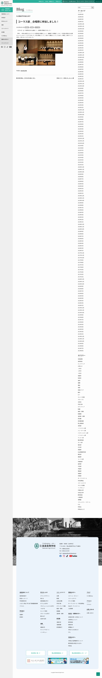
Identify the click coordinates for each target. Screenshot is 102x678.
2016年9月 (80, 286)
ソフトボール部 (82, 435)
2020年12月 (81, 167)
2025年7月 (80, 36)
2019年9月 (80, 203)
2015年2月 (80, 331)
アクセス (65, 1)
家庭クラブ (81, 390)
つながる (42, 608)
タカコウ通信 (81, 485)
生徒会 (79, 402)
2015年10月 (81, 312)
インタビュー (81, 488)
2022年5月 (80, 126)
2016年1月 (80, 305)
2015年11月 (81, 310)
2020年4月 (80, 186)
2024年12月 (81, 52)
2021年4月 (80, 157)
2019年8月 (80, 205)
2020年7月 (80, 179)
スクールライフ (4, 28)
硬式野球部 (81, 440)
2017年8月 (80, 262)
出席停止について (72, 619)
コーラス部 (37, 27)
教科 (79, 392)
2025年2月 (80, 48)
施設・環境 (81, 411)
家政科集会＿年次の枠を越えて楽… (26, 78)
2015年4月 (80, 327)
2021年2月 (80, 162)
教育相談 (80, 495)
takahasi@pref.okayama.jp (69, 553)
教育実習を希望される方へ (75, 643)
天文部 (79, 447)
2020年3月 (80, 188)
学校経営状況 (23, 601)
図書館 (79, 414)
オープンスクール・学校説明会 (76, 603)
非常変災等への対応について (75, 617)
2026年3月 (80, 17)
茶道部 (79, 469)
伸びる (42, 598)
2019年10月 (81, 200)
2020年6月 (80, 181)
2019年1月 (80, 222)
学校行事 (80, 404)
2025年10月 (81, 29)
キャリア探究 (81, 397)
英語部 (79, 449)
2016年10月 (81, 284)
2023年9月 (80, 88)
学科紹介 (3, 17)
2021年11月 (81, 141)
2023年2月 (80, 105)
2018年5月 (80, 241)
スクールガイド (81, 1)
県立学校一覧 (35, 653)
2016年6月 (80, 293)
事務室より (71, 627)
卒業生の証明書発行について (75, 641)
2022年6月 (80, 124)
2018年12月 (81, 224)
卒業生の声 (81, 490)
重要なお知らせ (4, 39)
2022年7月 (80, 122)
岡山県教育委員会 (57, 653)
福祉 (79, 385)
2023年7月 (80, 93)
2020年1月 (80, 193)
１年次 (79, 368)
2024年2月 (80, 76)
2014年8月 (80, 346)
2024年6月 (80, 67)
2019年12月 (81, 196)
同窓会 (79, 507)
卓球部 (79, 426)
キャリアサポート (44, 630)
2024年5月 (80, 69)
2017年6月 (80, 267)
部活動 (2, 32)
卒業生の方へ (58, 1)
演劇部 (79, 473)
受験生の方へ (41, 1)
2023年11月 (81, 83)
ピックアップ (81, 364)
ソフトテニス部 (82, 428)
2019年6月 (80, 210)
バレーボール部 (82, 430)
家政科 (79, 378)
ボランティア (81, 407)
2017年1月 (80, 277)
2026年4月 (80, 14)
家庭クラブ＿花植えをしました (65, 78)
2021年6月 (80, 153)
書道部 (79, 457)
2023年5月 (80, 98)
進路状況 (42, 627)
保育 (79, 387)
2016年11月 (81, 281)
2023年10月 (81, 86)
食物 (79, 380)
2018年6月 (80, 238)
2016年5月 (80, 296)
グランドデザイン (44, 596)
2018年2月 (80, 248)
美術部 (79, 454)
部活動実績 (81, 421)
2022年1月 (80, 136)
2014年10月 (81, 341)
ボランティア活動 (61, 606)
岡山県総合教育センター (79, 653)
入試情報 (70, 608)
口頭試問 (80, 497)
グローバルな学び (44, 613)
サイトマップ (98, 1)
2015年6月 (80, 322)
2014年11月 (81, 339)
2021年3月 (80, 160)
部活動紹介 (59, 627)
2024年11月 (81, 55)
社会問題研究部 (82, 452)
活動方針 (59, 622)
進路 (2, 25)
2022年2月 (80, 133)
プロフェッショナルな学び (47, 606)
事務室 (79, 500)
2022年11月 (81, 112)
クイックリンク (4, 43)
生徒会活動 (59, 601)
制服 (79, 409)
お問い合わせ (72, 1)
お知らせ (80, 366)
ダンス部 (80, 442)
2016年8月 (80, 289)
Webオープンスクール (74, 606)
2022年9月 (80, 117)
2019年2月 (80, 219)
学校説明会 (81, 480)
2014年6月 (80, 350)
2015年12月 (81, 308)
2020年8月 (80, 176)
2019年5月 (80, 212)
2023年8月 (80, 91)
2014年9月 (80, 343)
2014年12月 (81, 336)
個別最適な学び (44, 601)
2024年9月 (80, 60)
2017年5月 (80, 269)
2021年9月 (80, 145)
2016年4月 (80, 298)
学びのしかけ (4, 21)
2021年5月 (80, 155)
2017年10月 (81, 257)
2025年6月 (80, 38)
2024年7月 (80, 64)
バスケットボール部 (83, 433)
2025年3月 (80, 45)
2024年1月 (80, 79)
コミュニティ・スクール (84, 502)
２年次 (79, 371)
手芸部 (79, 466)
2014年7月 (80, 348)
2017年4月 (80, 272)
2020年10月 (81, 172)
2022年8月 (80, 119)
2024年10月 (81, 57)
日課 (58, 596)
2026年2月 (80, 19)
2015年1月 (80, 334)
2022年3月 (80, 131)
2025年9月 (80, 31)
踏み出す (42, 616)
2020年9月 (80, 174)
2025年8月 (80, 33)
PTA (79, 504)
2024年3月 (80, 74)
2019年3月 (80, 217)
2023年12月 (81, 81)
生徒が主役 (43, 619)
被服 (79, 383)
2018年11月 (81, 226)
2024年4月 (80, 71)
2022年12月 (81, 110)
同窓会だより (81, 509)
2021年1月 (80, 164)
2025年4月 (80, 43)
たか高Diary (4, 35)
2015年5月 (80, 324)
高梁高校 (27, 27)
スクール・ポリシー (73, 596)
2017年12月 (81, 253)
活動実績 (59, 624)
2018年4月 (80, 243)
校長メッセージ (24, 598)
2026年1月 (80, 21)
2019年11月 (81, 198)
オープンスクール (90, 1)
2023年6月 (80, 95)
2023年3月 (80, 102)
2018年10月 (81, 229)
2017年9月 (80, 260)
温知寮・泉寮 (81, 416)
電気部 (79, 445)
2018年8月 (80, 234)
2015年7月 (80, 319)
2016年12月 (81, 279)
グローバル (81, 399)
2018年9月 (80, 231)
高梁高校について (5, 14)
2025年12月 (81, 24)
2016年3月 (80, 300)
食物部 (79, 464)
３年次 (79, 373)
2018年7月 (80, 236)
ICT (79, 395)
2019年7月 (80, 207)
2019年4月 (80, 215)
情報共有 (70, 624)
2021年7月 (80, 150)
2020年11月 (81, 169)
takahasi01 (24, 70)
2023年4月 (80, 100)
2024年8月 (80, 62)
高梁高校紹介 (23, 596)
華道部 (79, 471)
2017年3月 (80, 274)
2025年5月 (80, 40)
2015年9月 (80, 315)
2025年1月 (80, 50)
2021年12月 (81, 138)
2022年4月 (80, 129)
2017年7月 (80, 265)
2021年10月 (81, 143)
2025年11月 (81, 26)
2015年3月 (80, 329)
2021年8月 (80, 148)
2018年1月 (80, 250)
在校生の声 (81, 492)
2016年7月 (80, 291)
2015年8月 (80, 317)
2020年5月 (80, 184)
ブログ (88, 592)
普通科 (79, 376)
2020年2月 (80, 191)
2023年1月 (80, 107)
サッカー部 (81, 438)
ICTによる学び (44, 603)
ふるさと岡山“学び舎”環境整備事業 (29, 603)
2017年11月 (81, 255)
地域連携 (80, 359)
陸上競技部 (81, 423)
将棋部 (79, 476)
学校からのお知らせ (73, 630)
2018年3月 (80, 246)
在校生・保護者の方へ (49, 1)
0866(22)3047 (66, 548)
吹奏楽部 (80, 461)
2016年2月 (80, 303)
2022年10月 (81, 114)
